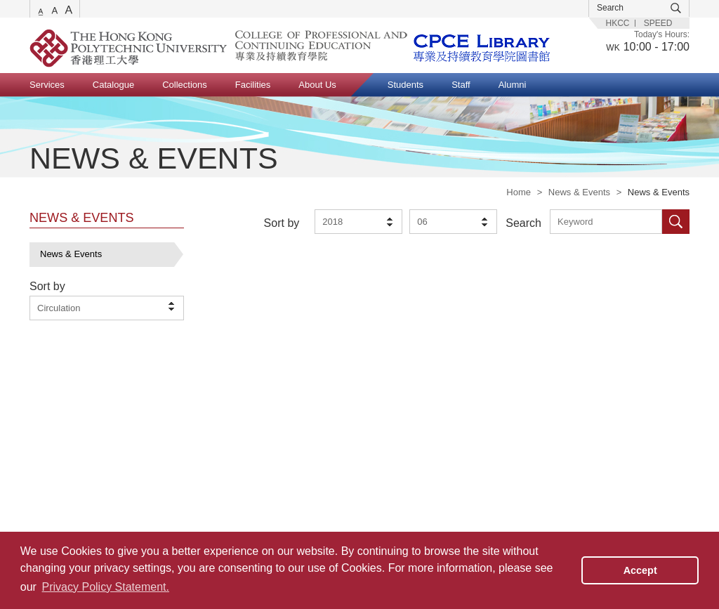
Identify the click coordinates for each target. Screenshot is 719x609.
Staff (460, 84)
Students (405, 84)
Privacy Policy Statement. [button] (105, 587)
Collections (184, 84)
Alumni (513, 84)
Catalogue (113, 84)
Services (47, 84)
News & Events (579, 192)
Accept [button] (640, 570)
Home (518, 192)
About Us (317, 84)
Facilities (253, 84)
